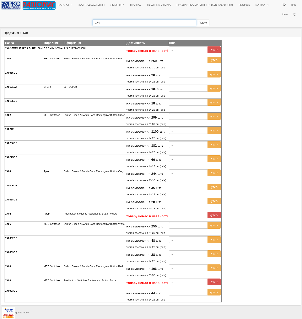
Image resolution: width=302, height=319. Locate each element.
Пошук (203, 22)
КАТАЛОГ (65, 4)
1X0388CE (11, 199)
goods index (22, 312)
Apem (47, 171)
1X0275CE (11, 157)
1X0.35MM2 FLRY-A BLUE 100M (24, 48)
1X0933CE (11, 290)
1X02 (8, 115)
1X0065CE (11, 72)
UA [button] (285, 14)
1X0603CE (11, 252)
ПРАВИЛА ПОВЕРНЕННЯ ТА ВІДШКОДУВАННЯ (204, 4)
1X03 (8, 171)
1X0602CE (11, 238)
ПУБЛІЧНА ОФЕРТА (159, 4)
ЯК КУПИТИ (117, 4)
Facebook (244, 4)
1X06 (8, 223)
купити (214, 49)
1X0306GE (11, 185)
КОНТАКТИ (261, 4)
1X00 (8, 58)
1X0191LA (11, 86)
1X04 (8, 213)
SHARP (48, 86)
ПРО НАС (136, 4)
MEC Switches (52, 58)
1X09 (8, 280)
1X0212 (9, 129)
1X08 (8, 266)
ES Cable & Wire (53, 48)
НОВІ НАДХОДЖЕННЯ (91, 4)
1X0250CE (11, 143)
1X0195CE (11, 100)
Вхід (293, 4)
